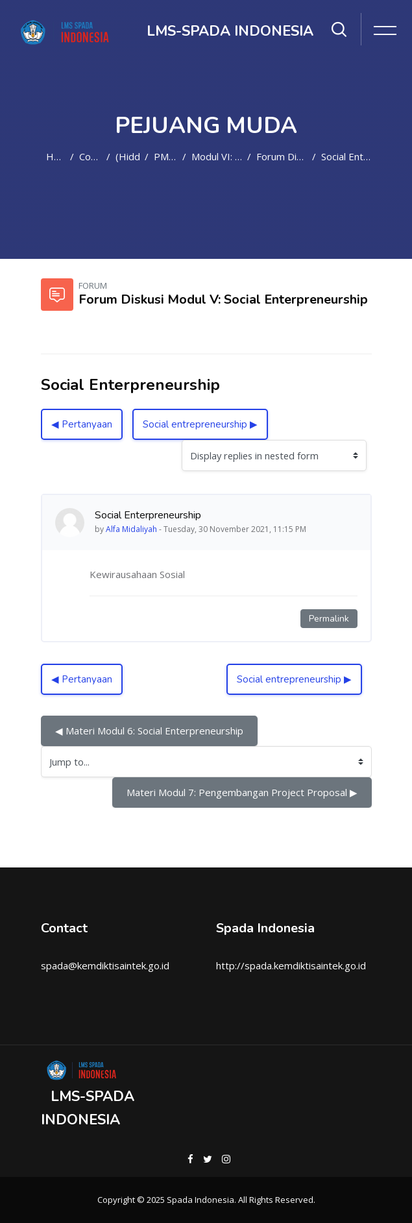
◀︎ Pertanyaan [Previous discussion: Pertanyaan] (81, 424)
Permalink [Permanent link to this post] (329, 618)
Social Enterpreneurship (346, 156)
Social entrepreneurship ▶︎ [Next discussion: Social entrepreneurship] (200, 424)
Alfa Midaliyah (131, 529)
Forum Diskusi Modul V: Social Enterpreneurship (281, 156)
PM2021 (165, 156)
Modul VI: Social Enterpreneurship (216, 156)
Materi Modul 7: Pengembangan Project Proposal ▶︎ (242, 792)
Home (55, 156)
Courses (90, 156)
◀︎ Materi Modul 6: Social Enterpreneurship (149, 730)
